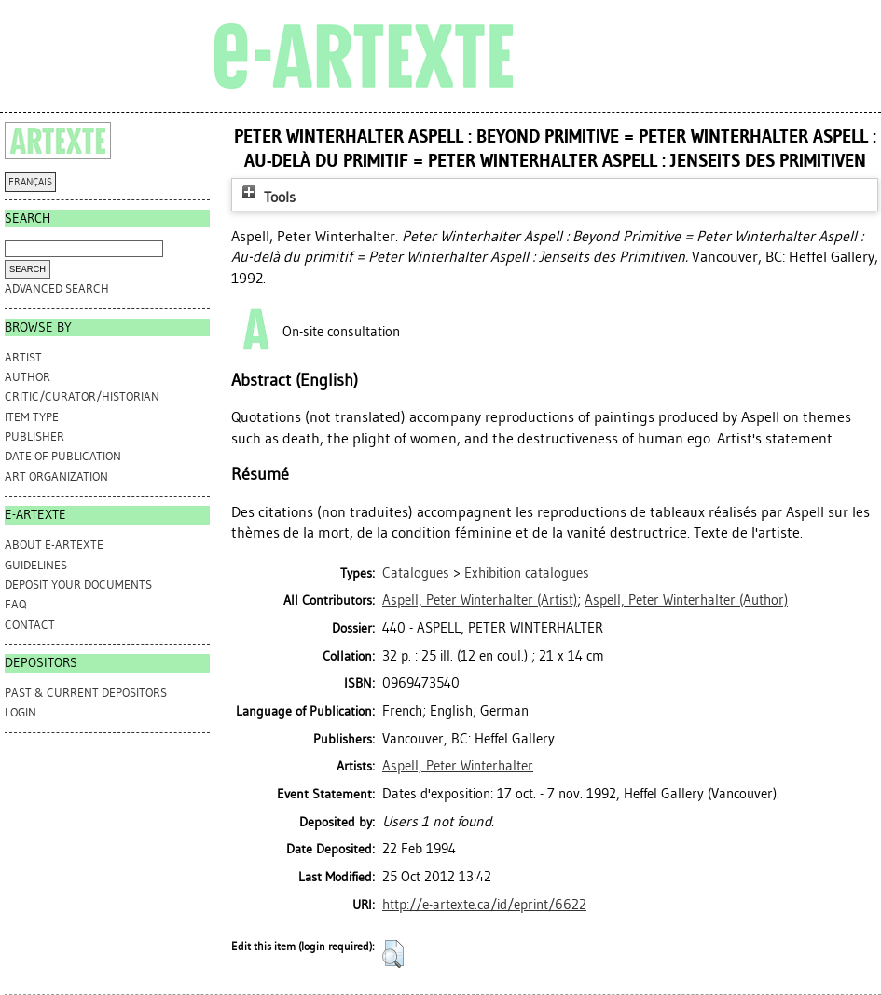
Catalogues (415, 573)
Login (20, 712)
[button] (393, 954)
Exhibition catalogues (526, 573)
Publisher (34, 436)
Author (27, 377)
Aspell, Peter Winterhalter (457, 765)
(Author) (686, 600)
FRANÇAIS (30, 182)
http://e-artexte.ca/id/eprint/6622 (484, 904)
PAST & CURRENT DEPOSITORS (86, 693)
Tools (267, 197)
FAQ (15, 604)
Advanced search (57, 288)
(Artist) (479, 600)
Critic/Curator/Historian (82, 396)
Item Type (32, 417)
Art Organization (56, 477)
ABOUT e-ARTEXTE (54, 545)
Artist (23, 357)
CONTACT (30, 625)
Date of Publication (63, 456)
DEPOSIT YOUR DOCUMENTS (78, 585)
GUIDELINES (36, 565)
